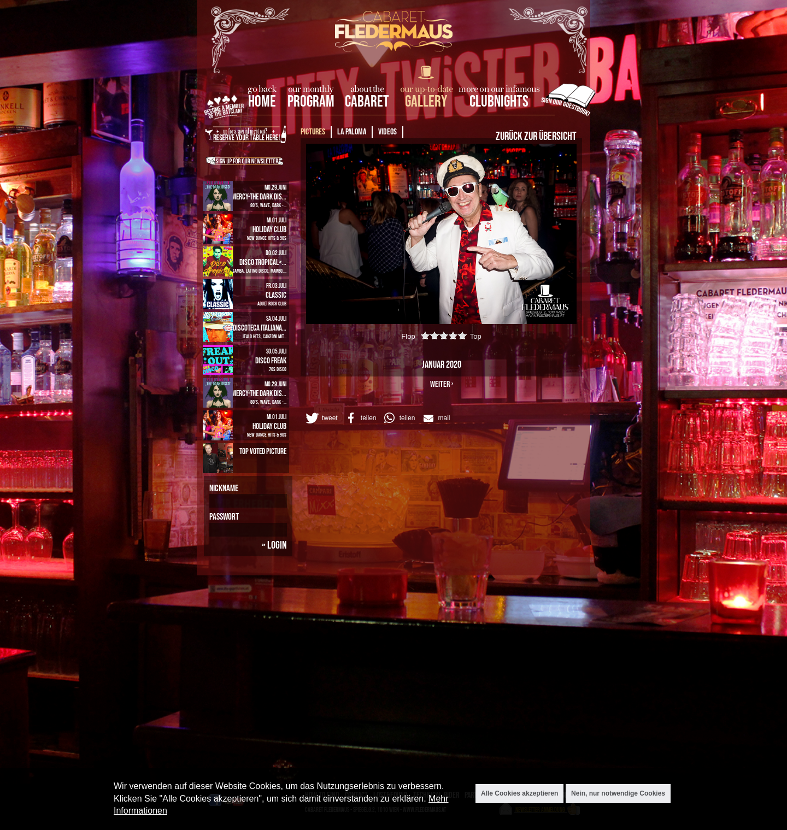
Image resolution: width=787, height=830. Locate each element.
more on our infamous (499, 88)
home (262, 101)
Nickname (223, 488)
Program (310, 101)
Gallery (426, 101)
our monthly (310, 88)
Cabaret (367, 101)
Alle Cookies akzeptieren (519, 793)
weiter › (441, 384)
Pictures (313, 132)
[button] (321, 418)
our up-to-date (426, 88)
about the (367, 88)
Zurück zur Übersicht (536, 136)
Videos (387, 132)
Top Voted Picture (262, 451)
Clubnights (498, 101)
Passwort (224, 516)
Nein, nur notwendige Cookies (618, 793)
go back (262, 88)
